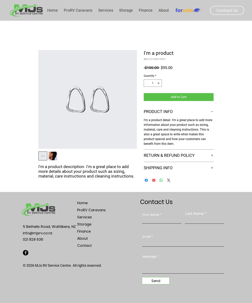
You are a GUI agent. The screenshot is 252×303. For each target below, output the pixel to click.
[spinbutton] (152, 83)
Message (149, 256)
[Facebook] (25, 252)
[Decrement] (146, 83)
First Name (150, 214)
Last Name (194, 213)
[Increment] (158, 83)
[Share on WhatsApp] (161, 180)
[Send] (156, 280)
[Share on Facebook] (146, 180)
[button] (164, 10)
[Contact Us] (227, 10)
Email (146, 236)
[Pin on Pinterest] (153, 180)
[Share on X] (168, 180)
